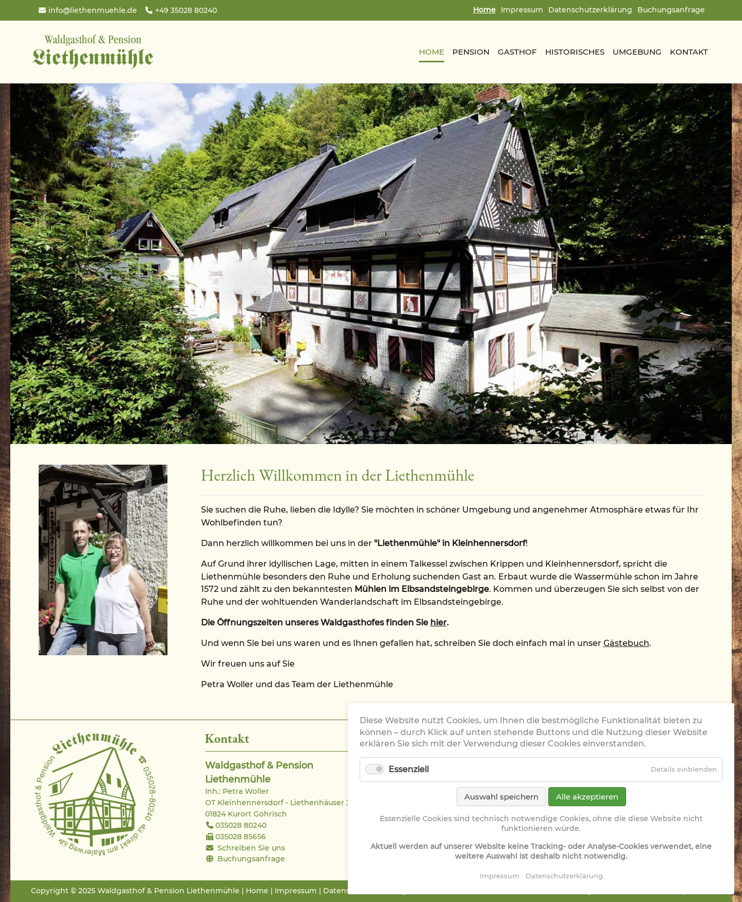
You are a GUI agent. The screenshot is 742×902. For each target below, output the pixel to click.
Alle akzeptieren (587, 797)
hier (438, 622)
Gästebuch (626, 643)
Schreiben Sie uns (251, 848)
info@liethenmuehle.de (92, 10)
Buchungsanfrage (671, 9)
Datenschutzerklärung (590, 9)
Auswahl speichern (501, 797)
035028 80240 (240, 825)
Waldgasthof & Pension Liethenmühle (93, 52)
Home (257, 890)
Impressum (522, 9)
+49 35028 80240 (186, 10)
